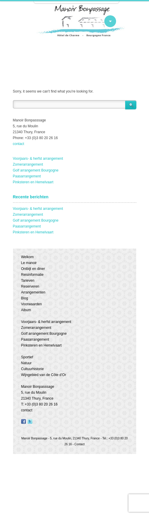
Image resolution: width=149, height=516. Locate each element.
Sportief (27, 357)
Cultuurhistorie (32, 369)
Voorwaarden (31, 304)
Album (26, 310)
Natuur (26, 363)
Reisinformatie (32, 275)
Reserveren (30, 286)
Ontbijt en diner (33, 269)
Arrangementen (33, 292)
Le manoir (29, 263)
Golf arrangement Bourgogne (35, 170)
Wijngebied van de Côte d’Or (43, 375)
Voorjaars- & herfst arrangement (38, 158)
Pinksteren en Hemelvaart (33, 182)
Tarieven (27, 280)
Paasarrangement (27, 176)
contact (18, 144)
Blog (24, 298)
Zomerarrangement (28, 164)
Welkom (27, 257)
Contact (79, 444)
